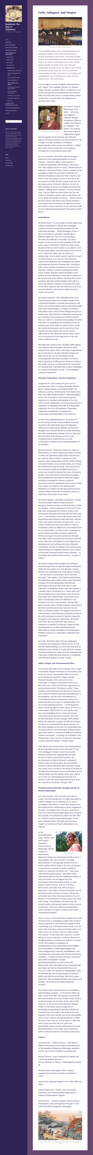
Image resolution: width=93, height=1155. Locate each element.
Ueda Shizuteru (10, 65)
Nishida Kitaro (10, 57)
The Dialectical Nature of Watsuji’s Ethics (14, 87)
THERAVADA (8, 42)
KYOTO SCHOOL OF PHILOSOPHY (10, 53)
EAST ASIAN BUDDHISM (11, 47)
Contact (7, 113)
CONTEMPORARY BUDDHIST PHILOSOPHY (11, 104)
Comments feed (9, 163)
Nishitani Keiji (10, 60)
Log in (7, 157)
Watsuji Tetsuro (11, 68)
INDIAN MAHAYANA (10, 45)
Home (6, 39)
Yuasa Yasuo (10, 101)
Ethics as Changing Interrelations (12, 92)
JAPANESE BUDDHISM (10, 50)
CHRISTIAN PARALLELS (11, 110)
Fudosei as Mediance (13, 80)
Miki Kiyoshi (10, 62)
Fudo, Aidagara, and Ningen (13, 83)
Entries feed (8, 160)
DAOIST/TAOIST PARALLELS (12, 108)
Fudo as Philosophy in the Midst (14, 74)
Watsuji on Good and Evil (14, 95)
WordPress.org (9, 165)
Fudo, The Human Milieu (14, 77)
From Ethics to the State (13, 98)
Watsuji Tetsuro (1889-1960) (15, 70)
